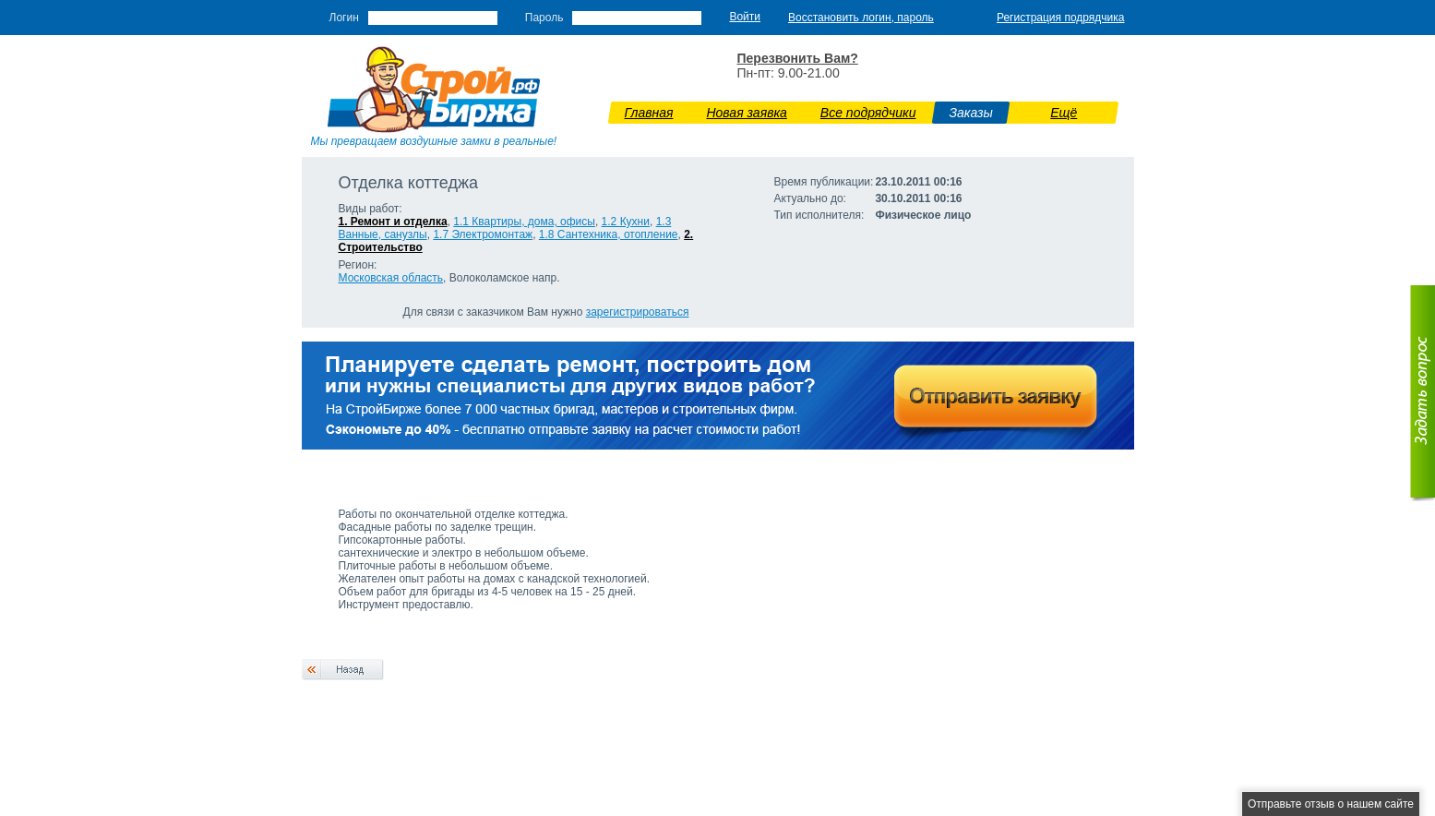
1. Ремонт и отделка (393, 221)
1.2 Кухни (626, 221)
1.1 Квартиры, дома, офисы (524, 221)
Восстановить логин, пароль (861, 17)
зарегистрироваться (637, 312)
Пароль (544, 17)
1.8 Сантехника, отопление (608, 234)
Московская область (391, 277)
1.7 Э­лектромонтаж (482, 234)
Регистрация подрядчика (1061, 17)
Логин (344, 17)
